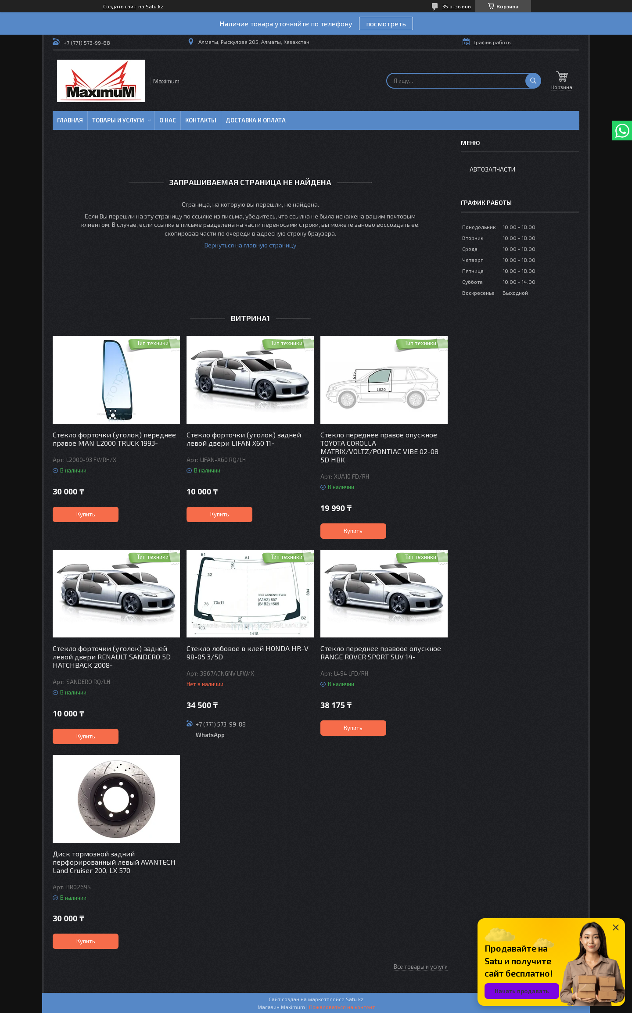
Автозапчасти (492, 169)
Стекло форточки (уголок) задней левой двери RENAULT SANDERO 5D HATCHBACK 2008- (112, 656)
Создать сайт (119, 6)
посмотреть (386, 23)
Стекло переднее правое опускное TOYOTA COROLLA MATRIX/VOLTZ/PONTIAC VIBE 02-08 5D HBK (379, 447)
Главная (70, 120)
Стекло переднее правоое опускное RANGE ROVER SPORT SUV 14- (380, 652)
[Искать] (533, 81)
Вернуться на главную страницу (250, 245)
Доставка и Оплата (256, 120)
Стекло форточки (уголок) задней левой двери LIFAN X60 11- (244, 438)
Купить (85, 514)
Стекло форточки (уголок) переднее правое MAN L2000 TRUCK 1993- (114, 438)
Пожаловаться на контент (342, 1007)
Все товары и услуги (421, 966)
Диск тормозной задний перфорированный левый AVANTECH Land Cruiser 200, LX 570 (114, 861)
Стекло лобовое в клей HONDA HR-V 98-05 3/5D (248, 652)
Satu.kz (354, 999)
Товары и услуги (118, 120)
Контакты (200, 120)
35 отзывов (456, 6)
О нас (167, 120)
